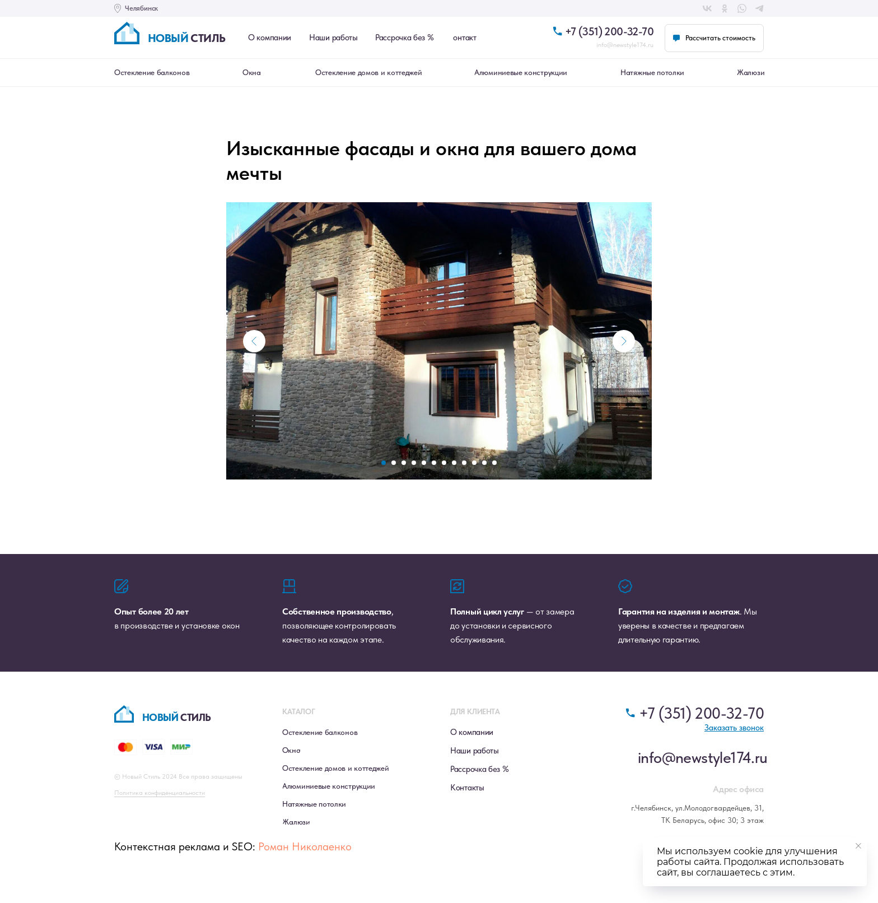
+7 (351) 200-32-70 (609, 31)
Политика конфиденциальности (159, 801)
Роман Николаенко (305, 855)
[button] (714, 38)
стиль (186, 38)
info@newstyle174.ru (624, 45)
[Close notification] (858, 845)
